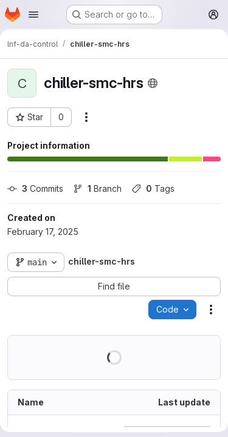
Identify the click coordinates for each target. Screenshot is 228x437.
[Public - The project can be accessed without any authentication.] (152, 83)
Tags (152, 188)
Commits (35, 188)
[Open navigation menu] (33, 14)
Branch (97, 188)
